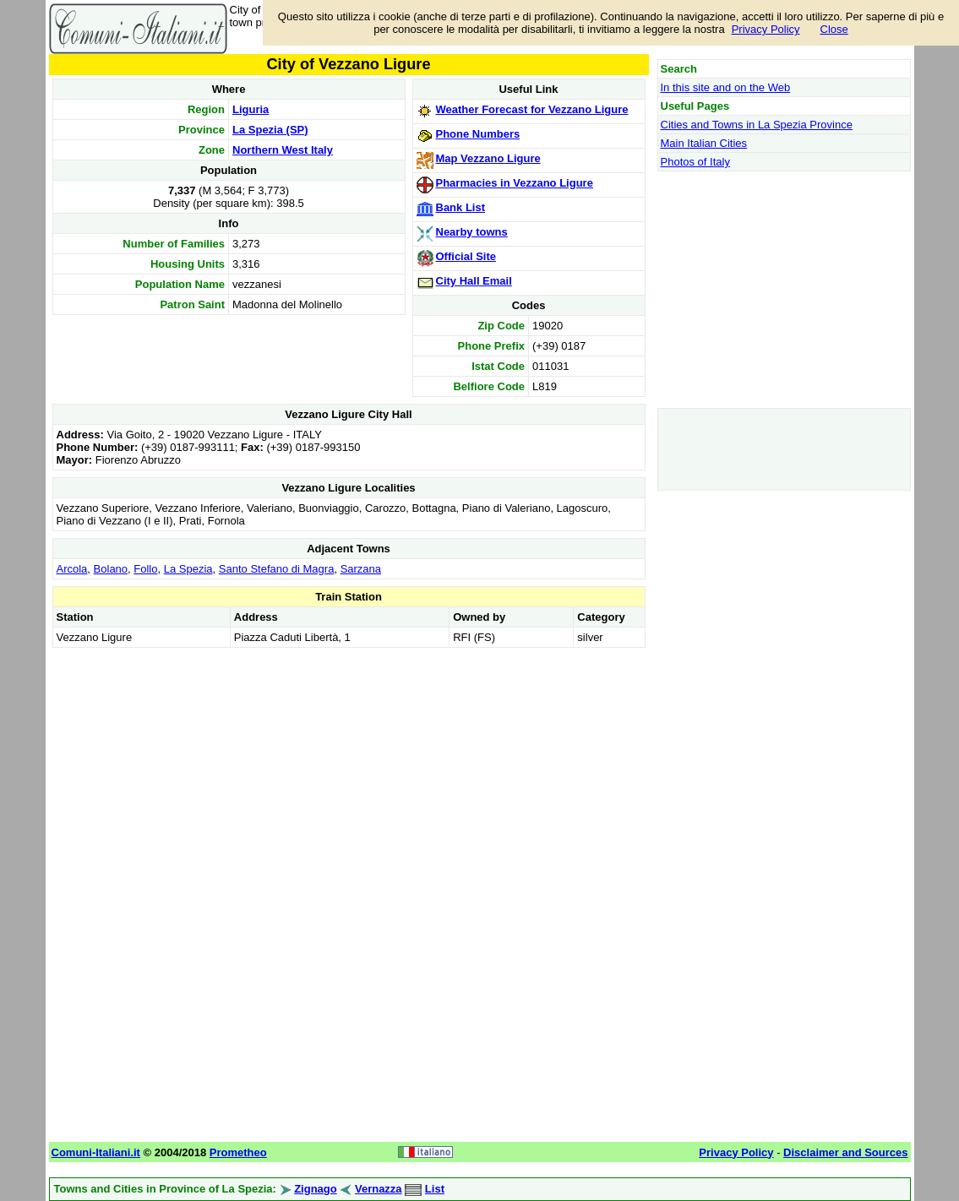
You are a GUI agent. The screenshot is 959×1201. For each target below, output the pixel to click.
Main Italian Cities (704, 143)
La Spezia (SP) (270, 129)
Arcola (72, 568)
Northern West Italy (282, 150)
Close (834, 29)
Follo (145, 568)
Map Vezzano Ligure (488, 158)
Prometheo (238, 1152)
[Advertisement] (349, 770)
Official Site (466, 256)
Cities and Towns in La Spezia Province (757, 124)
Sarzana (361, 568)
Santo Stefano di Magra (277, 568)
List (434, 1188)
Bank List (461, 207)
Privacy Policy (766, 29)
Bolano (111, 568)
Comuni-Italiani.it (96, 1152)
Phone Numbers (478, 134)
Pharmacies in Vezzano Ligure (514, 183)
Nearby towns (472, 232)
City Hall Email (474, 280)
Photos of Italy (695, 161)
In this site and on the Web (726, 87)
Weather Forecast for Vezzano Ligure (532, 109)
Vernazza (378, 1188)
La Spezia (188, 568)
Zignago (315, 1188)
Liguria (250, 109)
